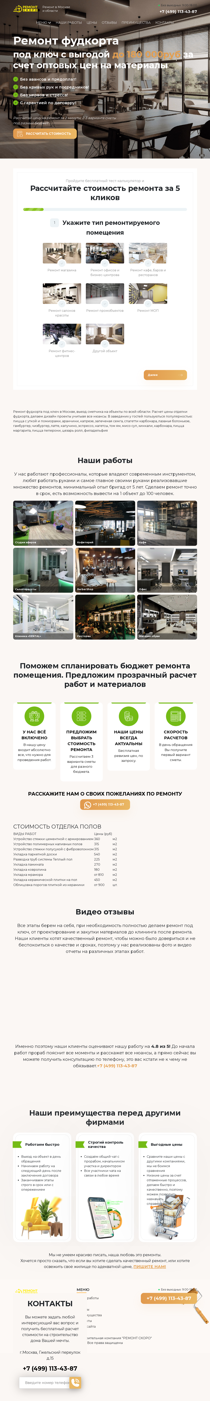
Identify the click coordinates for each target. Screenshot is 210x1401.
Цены (92, 23)
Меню (43, 23)
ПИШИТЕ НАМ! (149, 1267)
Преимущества (136, 23)
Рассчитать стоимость (49, 134)
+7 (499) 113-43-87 (178, 11)
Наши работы (69, 23)
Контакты (164, 23)
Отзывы (109, 23)
